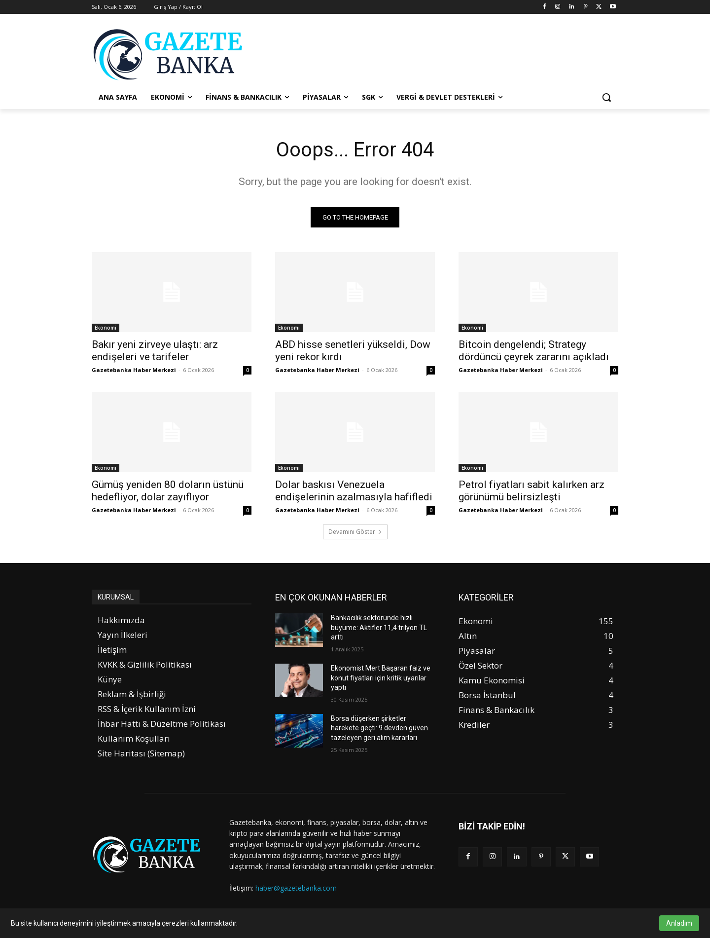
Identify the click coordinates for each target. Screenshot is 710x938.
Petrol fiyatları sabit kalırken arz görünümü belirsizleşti (531, 491)
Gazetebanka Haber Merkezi (134, 370)
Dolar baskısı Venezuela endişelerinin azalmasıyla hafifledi (353, 491)
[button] (606, 97)
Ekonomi (105, 327)
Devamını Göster (355, 531)
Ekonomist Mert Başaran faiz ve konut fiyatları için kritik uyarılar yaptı (380, 677)
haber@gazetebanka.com (296, 888)
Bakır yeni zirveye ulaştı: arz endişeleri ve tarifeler (155, 350)
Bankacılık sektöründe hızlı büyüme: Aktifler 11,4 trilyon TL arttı (379, 627)
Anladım (679, 923)
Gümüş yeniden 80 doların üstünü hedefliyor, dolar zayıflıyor (168, 491)
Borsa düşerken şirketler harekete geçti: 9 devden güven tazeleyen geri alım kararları (379, 728)
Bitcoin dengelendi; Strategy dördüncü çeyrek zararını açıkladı (534, 350)
